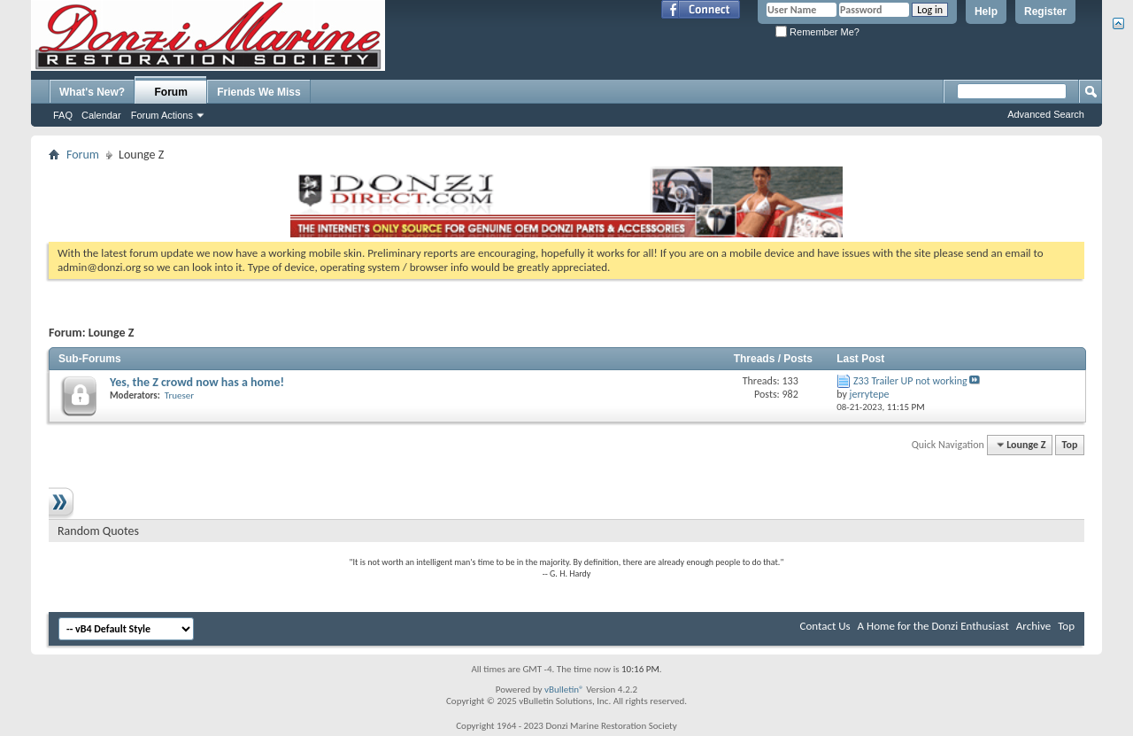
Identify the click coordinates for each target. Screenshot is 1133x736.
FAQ (63, 115)
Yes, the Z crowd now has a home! (197, 382)
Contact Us (825, 625)
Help (986, 11)
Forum (171, 92)
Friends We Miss (258, 92)
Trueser (179, 395)
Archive (1033, 625)
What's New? (92, 92)
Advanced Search (1045, 114)
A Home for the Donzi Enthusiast (933, 625)
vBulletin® (564, 689)
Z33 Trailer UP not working (910, 381)
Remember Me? (817, 32)
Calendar (101, 115)
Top (1070, 444)
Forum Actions (162, 115)
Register (1045, 11)
